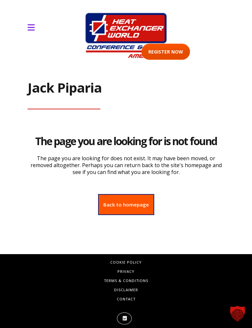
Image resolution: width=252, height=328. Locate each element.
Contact (126, 298)
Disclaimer (126, 289)
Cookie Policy (126, 262)
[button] (237, 313)
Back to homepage (126, 204)
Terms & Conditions (126, 280)
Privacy (126, 271)
